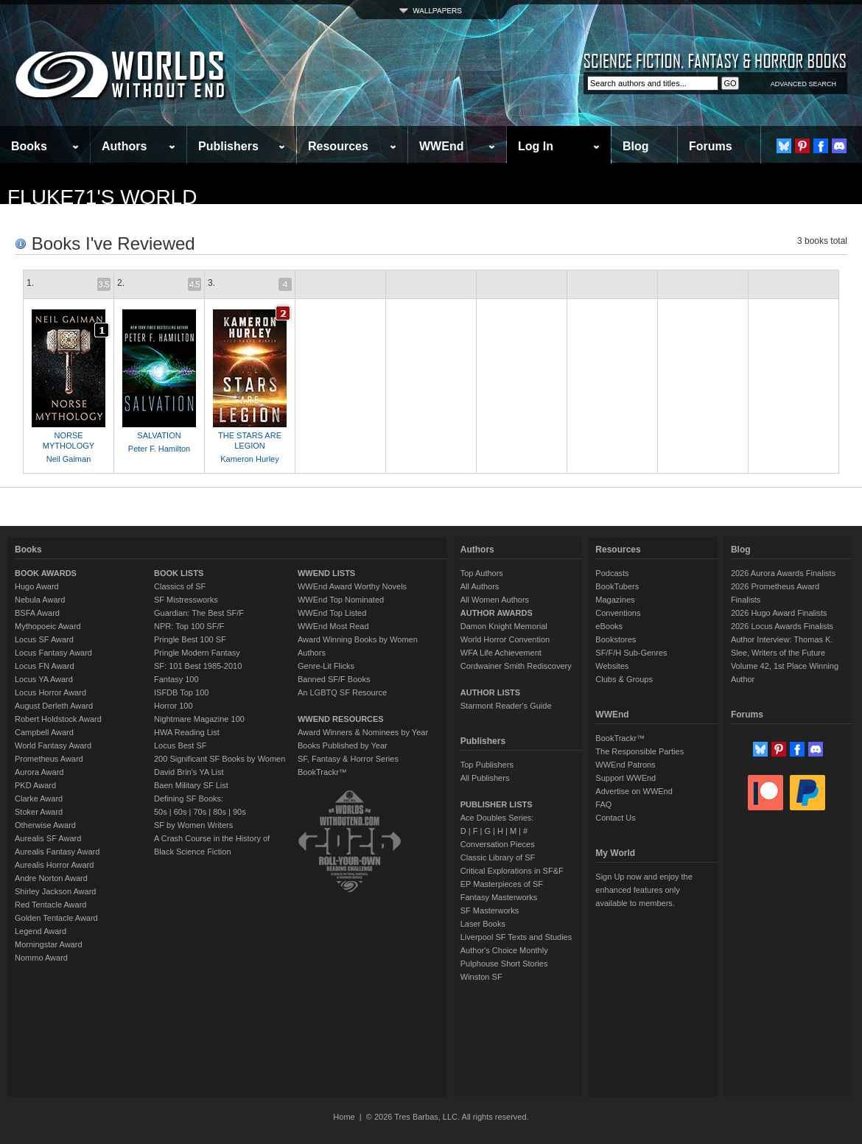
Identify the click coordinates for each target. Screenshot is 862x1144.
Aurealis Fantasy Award (57, 851)
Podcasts (611, 573)
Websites (611, 666)
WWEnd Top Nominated (341, 599)
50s (160, 811)
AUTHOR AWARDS (496, 612)
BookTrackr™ (322, 772)
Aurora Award (39, 772)
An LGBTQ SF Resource (342, 692)
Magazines (614, 599)
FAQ (603, 804)
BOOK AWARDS (46, 573)
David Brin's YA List (189, 772)
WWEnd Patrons (625, 764)
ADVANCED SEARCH (803, 84)
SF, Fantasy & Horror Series (348, 758)
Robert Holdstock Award (58, 719)
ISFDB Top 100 (181, 692)
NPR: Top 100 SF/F (189, 626)
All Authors (480, 586)
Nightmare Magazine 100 (199, 719)
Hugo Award (37, 586)
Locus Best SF (180, 745)
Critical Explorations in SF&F (512, 870)
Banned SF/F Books (334, 679)
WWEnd (441, 146)
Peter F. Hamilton (159, 448)
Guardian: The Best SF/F (199, 612)
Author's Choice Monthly (504, 950)
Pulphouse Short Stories (504, 963)
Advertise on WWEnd (634, 791)
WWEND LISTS (326, 573)
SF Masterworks (489, 910)
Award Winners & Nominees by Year (363, 732)
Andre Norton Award (51, 878)
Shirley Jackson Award (55, 891)
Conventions (617, 612)
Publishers (228, 146)
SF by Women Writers (193, 825)
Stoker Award (39, 811)
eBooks (609, 626)
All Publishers (485, 777)
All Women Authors (494, 599)
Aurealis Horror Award (54, 864)
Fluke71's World (102, 197)
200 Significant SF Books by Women (219, 758)
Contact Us (615, 817)
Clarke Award (39, 798)
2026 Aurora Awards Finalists (783, 573)
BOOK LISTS (178, 573)
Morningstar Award (49, 944)
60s (180, 811)
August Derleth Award (54, 705)
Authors (124, 146)
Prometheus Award (49, 758)
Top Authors (481, 573)
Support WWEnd (625, 777)
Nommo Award (41, 957)
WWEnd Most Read (333, 626)
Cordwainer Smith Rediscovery (516, 666)
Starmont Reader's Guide (506, 705)
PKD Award (35, 785)
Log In (535, 146)
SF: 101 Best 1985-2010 (198, 666)
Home (343, 1116)
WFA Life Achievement (501, 652)
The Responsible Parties (639, 751)
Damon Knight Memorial (503, 626)
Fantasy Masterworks (499, 897)
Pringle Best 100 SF (190, 639)
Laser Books (482, 923)
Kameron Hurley (249, 459)
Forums (710, 146)
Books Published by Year (343, 745)
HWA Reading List (187, 732)
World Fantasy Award (53, 745)
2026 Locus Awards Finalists (782, 626)
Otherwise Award (45, 825)
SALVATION (159, 435)
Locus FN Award (44, 666)
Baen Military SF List (191, 785)
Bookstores (615, 639)
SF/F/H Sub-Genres (631, 652)
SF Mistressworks (186, 599)
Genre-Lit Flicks (326, 666)
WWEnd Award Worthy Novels (352, 586)
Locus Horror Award (50, 692)
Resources (338, 146)
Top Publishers (487, 764)
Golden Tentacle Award (56, 917)
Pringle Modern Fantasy (197, 652)
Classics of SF (180, 586)
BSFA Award (37, 612)
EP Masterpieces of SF (501, 884)
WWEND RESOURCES (341, 719)
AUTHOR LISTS (490, 692)
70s (199, 811)
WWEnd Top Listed (332, 612)
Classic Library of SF (497, 857)
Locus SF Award (44, 639)
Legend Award (40, 931)
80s (219, 811)
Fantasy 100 (176, 679)
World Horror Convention (505, 639)
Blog (636, 146)
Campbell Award (44, 732)
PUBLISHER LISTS (496, 804)
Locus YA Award (44, 679)
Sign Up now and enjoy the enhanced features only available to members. (643, 890)
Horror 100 (173, 705)
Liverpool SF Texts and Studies (516, 937)
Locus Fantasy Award (53, 652)
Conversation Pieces (497, 844)
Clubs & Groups (624, 679)
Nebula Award (40, 599)
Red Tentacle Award (50, 904)
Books (29, 146)
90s (239, 811)
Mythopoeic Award (48, 626)
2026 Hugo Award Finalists (779, 612)
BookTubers (617, 586)
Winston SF (481, 976)
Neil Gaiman (68, 459)
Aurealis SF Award (48, 838)
